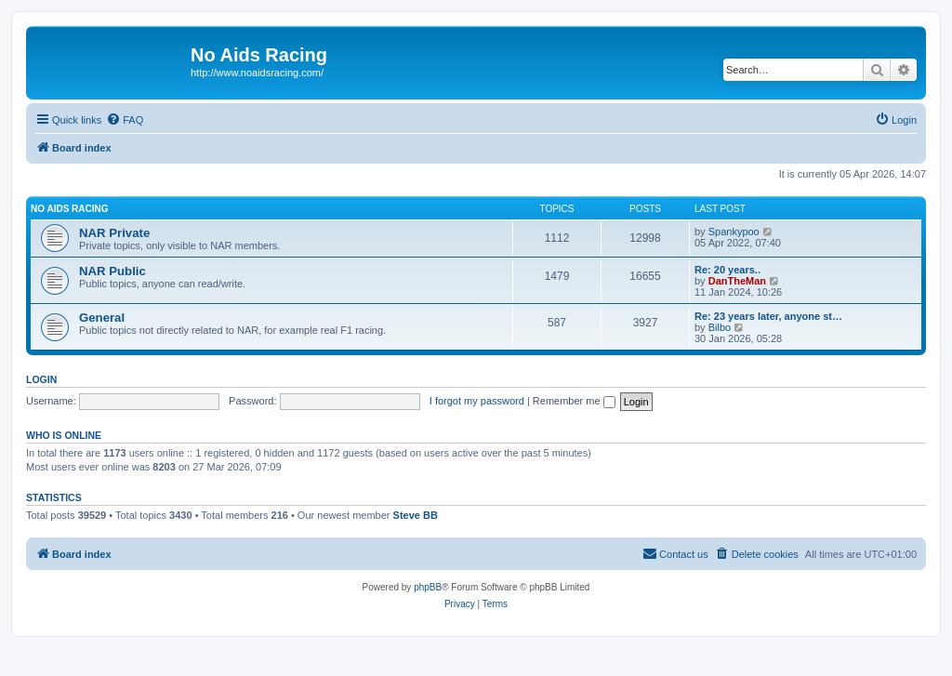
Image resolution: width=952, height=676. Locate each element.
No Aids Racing (70, 209)
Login (41, 379)
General (102, 318)
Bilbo (719, 327)
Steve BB (415, 515)
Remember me (574, 400)
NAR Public (112, 271)
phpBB (428, 587)
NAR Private (114, 233)
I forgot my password (477, 400)
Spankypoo (734, 231)
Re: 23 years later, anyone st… (768, 316)
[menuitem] (124, 120)
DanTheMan (737, 280)
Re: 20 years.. (727, 269)
